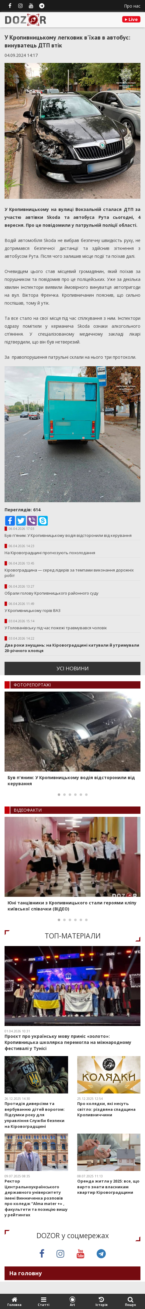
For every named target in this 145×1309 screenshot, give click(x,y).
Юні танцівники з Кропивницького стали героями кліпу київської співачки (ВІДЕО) (72, 906)
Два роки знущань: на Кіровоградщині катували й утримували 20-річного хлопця (72, 648)
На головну (25, 1273)
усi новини (73, 668)
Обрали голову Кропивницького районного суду (51, 593)
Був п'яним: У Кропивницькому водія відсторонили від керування (68, 535)
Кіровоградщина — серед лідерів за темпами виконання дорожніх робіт (69, 573)
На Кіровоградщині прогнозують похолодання (50, 552)
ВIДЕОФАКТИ (28, 810)
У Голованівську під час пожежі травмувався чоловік (56, 627)
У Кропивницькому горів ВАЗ (32, 610)
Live (131, 19)
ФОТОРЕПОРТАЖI (32, 685)
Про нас (132, 6)
